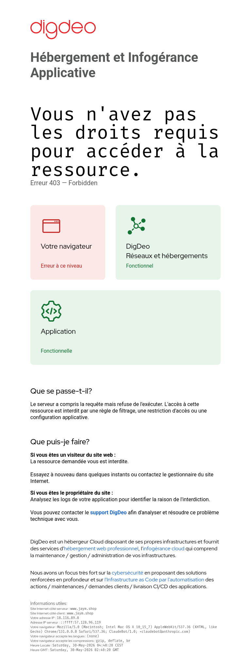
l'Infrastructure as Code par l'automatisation (154, 579)
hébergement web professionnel (101, 548)
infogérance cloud (163, 548)
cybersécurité (127, 572)
